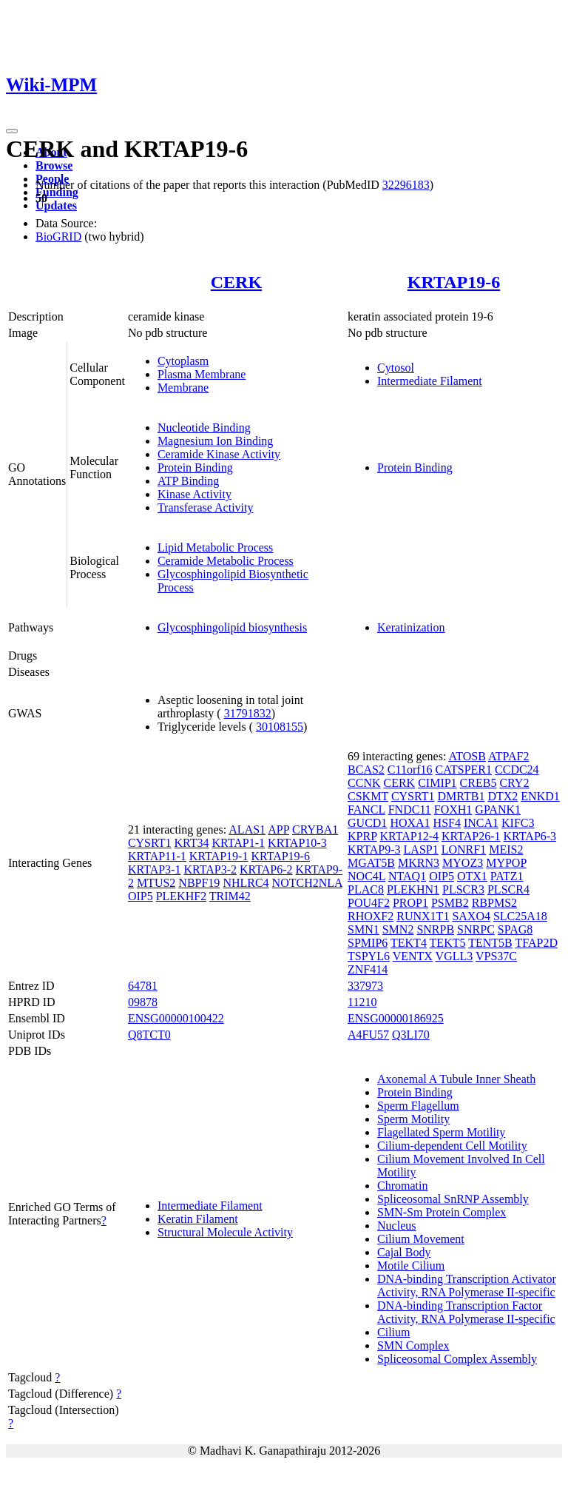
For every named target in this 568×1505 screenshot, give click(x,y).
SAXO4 (471, 916)
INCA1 (481, 823)
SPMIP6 (368, 942)
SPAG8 (515, 929)
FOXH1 (453, 809)
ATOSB (466, 756)
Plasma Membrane (202, 374)
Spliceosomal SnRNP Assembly (453, 1199)
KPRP (362, 836)
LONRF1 (464, 849)
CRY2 (514, 783)
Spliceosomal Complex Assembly (457, 1359)
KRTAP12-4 (409, 836)
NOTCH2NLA (307, 882)
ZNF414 (368, 969)
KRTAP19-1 (218, 856)
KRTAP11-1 (157, 856)
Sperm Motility (413, 1119)
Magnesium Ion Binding (215, 441)
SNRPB (435, 929)
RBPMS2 (494, 902)
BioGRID (58, 236)
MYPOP (506, 863)
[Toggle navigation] (12, 131)
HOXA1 (410, 823)
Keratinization (411, 627)
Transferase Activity (206, 507)
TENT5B (490, 942)
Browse (54, 165)
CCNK (364, 783)
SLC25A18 (520, 916)
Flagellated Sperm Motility (441, 1132)
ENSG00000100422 (176, 1018)
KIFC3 (517, 823)
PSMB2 (450, 902)
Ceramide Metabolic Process (226, 560)
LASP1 (421, 849)
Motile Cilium (410, 1265)
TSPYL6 (369, 956)
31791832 (247, 713)
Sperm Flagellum (418, 1105)
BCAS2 (366, 769)
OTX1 (472, 876)
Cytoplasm (183, 361)
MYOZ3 (462, 863)
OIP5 (140, 896)
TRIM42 (230, 896)
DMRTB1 (460, 796)
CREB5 (478, 783)
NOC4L (366, 876)
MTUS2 (156, 882)
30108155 (279, 726)
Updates (56, 205)
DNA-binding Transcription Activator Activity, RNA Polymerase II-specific (466, 1285)
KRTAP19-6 (454, 282)
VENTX (413, 956)
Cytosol (395, 367)
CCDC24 (517, 769)
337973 (365, 985)
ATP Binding (188, 481)
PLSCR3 (463, 889)
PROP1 (410, 902)
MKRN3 (418, 863)
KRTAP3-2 (210, 869)
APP (278, 829)
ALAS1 (247, 829)
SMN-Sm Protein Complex (441, 1212)
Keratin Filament (198, 1219)
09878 (143, 1002)
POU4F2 (369, 902)
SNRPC (476, 929)
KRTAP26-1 (471, 836)
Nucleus (396, 1225)
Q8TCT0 (149, 1034)
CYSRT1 (150, 843)
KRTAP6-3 (530, 836)
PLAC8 (366, 889)
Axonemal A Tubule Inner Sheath (456, 1079)
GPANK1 (498, 809)
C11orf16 (410, 769)
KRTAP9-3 (374, 849)
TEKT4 (408, 942)
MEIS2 (506, 849)
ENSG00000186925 (396, 1018)
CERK (236, 282)
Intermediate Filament (429, 381)
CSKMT (368, 796)
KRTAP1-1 (239, 843)
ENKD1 (540, 796)
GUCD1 (367, 823)
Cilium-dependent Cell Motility (452, 1145)
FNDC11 (409, 809)
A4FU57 (368, 1034)
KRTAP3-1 (154, 869)
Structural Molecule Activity (225, 1232)
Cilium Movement (420, 1239)
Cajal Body (403, 1252)
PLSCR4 (508, 889)
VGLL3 (454, 956)
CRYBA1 (315, 829)
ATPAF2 (508, 756)
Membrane (183, 387)
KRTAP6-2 (266, 869)
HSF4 (447, 823)
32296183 (406, 184)
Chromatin (402, 1185)
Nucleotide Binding (204, 427)
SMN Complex (413, 1345)
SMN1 (363, 929)
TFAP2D (536, 942)
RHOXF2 (370, 916)
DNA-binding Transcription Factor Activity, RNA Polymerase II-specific (466, 1312)
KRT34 (192, 843)
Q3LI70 (411, 1034)
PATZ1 (507, 876)
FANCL (366, 809)
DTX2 (502, 796)
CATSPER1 (464, 769)
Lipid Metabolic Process (215, 547)
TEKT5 (448, 942)
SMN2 (398, 929)
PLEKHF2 (181, 896)
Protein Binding (195, 467)
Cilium (393, 1332)
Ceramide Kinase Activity (219, 454)
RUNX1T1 (422, 916)
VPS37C (496, 956)
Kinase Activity (194, 494)
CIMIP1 (437, 783)
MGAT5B (371, 863)
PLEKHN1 (413, 889)
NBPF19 (199, 882)
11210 (362, 1002)
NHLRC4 (245, 882)
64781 (143, 985)
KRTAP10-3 (297, 843)
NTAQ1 (407, 876)
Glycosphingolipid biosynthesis (232, 627)
